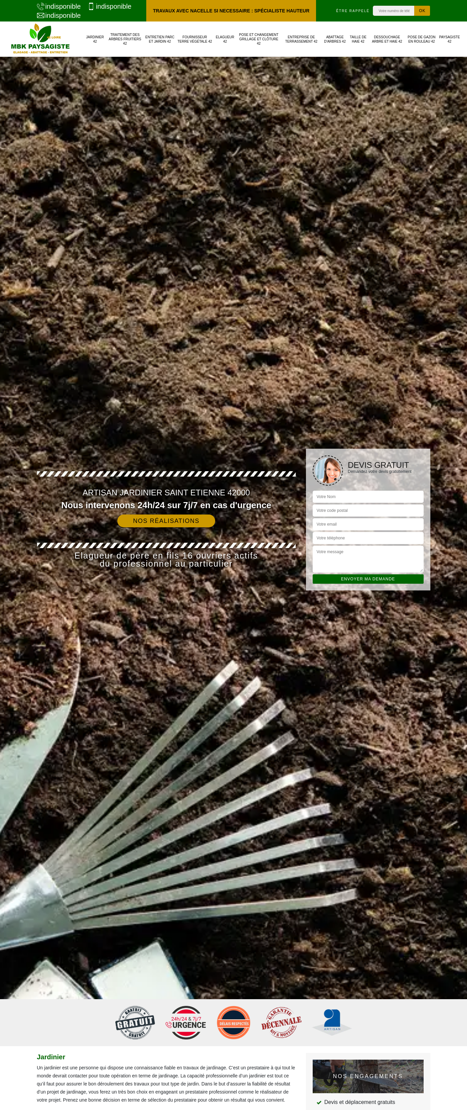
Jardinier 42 (95, 39)
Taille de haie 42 (358, 39)
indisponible (59, 6)
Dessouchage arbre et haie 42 (387, 39)
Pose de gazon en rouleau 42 (422, 39)
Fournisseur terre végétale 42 (195, 39)
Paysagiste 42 (449, 39)
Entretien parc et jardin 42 (159, 39)
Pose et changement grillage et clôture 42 (258, 39)
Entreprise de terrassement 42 (301, 39)
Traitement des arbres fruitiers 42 (125, 39)
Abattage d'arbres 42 (335, 39)
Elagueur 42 (225, 39)
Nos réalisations (166, 521)
